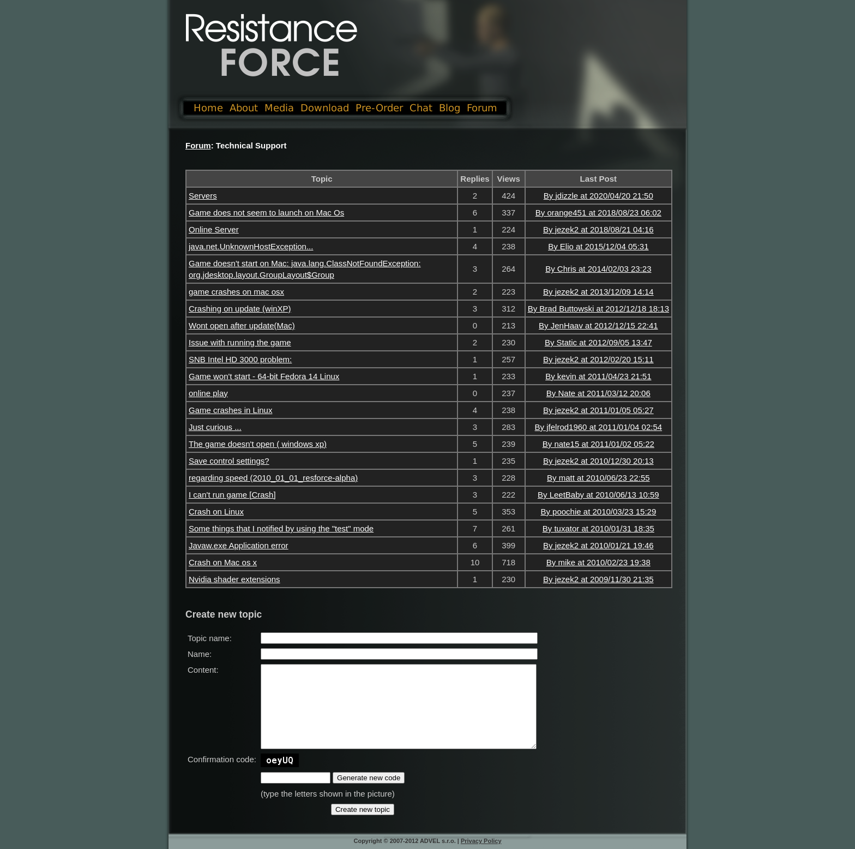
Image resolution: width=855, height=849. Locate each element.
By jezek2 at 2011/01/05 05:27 (598, 410)
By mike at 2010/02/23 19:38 (598, 562)
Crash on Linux (216, 511)
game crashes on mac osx (236, 291)
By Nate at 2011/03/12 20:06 (598, 393)
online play (208, 393)
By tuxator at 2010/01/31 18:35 (598, 528)
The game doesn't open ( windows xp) (258, 444)
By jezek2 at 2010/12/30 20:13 (598, 460)
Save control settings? (229, 460)
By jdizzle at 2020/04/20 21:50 (598, 195)
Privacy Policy (481, 841)
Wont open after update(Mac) (242, 325)
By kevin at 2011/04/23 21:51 (598, 376)
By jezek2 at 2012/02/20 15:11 (598, 359)
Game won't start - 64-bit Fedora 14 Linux (264, 376)
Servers (203, 195)
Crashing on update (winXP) (240, 308)
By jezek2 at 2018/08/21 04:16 (598, 229)
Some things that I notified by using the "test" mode (281, 528)
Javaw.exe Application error (238, 545)
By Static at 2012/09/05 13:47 (598, 342)
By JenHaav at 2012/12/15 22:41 (598, 325)
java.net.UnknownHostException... (251, 246)
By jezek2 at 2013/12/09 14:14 (598, 291)
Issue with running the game (240, 342)
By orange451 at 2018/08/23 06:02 (598, 212)
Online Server (214, 229)
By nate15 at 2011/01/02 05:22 (598, 444)
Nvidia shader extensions (234, 579)
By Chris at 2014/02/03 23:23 (598, 268)
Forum (198, 145)
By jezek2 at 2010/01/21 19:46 (598, 545)
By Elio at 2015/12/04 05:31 (598, 246)
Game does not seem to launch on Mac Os (266, 212)
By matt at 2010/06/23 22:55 (598, 477)
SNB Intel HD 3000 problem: (240, 359)
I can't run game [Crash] (232, 494)
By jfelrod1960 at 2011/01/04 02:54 (599, 427)
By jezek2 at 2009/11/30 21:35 (598, 579)
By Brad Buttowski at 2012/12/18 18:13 (598, 308)
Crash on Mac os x (223, 562)
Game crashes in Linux (230, 410)
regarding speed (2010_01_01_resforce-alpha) (273, 477)
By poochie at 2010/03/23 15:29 (598, 511)
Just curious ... (215, 427)
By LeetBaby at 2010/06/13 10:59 (598, 494)
